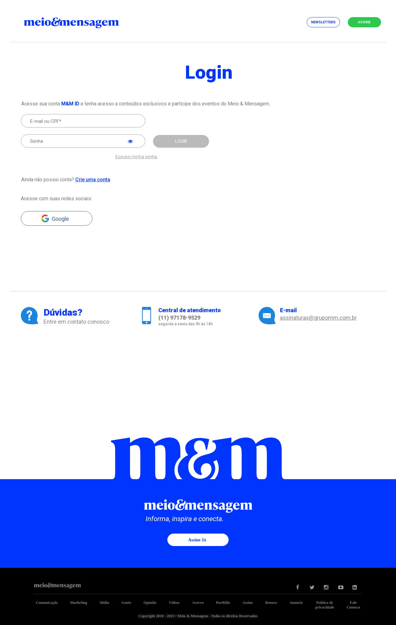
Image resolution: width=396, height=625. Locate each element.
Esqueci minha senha (136, 156)
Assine (364, 22)
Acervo (198, 602)
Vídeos (174, 602)
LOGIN (181, 141)
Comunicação (47, 602)
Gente (126, 602)
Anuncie (296, 602)
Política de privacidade (324, 604)
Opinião (149, 602)
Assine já (197, 539)
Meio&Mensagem (77, 22)
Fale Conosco (353, 604)
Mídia (104, 602)
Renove (271, 602)
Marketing (78, 602)
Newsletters (323, 22)
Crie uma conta (92, 179)
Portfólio (223, 602)
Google (60, 218)
